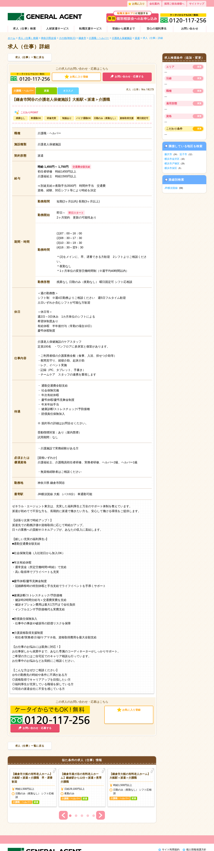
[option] (33, 769)
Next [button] (100, 797)
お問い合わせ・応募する (129, 76)
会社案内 (154, 3)
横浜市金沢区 (172, 158)
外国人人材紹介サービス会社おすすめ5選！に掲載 (176, 844)
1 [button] (70, 797)
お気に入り (138, 3)
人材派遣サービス (57, 28)
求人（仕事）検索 (24, 28)
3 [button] (82, 797)
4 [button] (88, 797)
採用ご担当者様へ (174, 3)
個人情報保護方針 (196, 831)
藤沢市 (168, 154)
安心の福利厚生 (157, 28)
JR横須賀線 (171, 188)
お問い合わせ (189, 28)
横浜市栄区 (170, 168)
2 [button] (76, 797)
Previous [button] (63, 797)
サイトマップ (196, 3)
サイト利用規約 (171, 831)
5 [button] (93, 797)
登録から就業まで (123, 28)
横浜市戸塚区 (172, 163)
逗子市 (183, 154)
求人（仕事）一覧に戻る (29, 57)
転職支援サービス (90, 28)
